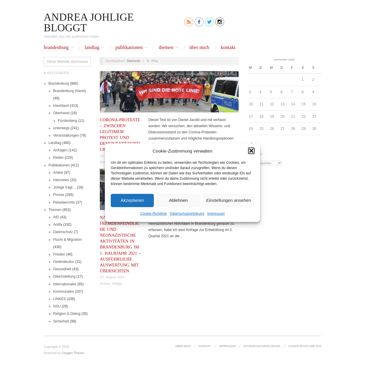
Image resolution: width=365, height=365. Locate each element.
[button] (251, 151)
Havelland (61, 106)
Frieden (59, 254)
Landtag (92, 47)
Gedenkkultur (63, 262)
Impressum (216, 213)
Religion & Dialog (66, 314)
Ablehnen (178, 200)
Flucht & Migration (67, 240)
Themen (166, 47)
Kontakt (228, 47)
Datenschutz (63, 232)
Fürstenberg (67, 121)
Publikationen (129, 47)
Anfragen (60, 150)
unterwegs (61, 128)
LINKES (59, 299)
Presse (58, 195)
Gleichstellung (64, 276)
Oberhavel (61, 113)
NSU (57, 306)
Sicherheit (61, 321)
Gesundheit (62, 269)
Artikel (58, 173)
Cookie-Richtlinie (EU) (305, 346)
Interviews (61, 180)
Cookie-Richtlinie (153, 213)
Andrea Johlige (111, 283)
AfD (56, 217)
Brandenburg (56, 47)
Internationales (64, 284)
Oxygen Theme (73, 353)
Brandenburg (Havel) (69, 91)
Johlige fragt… (64, 187)
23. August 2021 (112, 277)
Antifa (57, 224)
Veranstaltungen (66, 135)
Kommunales (63, 291)
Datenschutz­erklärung (187, 213)
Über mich (199, 47)
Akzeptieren (132, 200)
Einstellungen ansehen (228, 200)
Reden (58, 158)
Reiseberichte (64, 202)
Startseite (133, 61)
